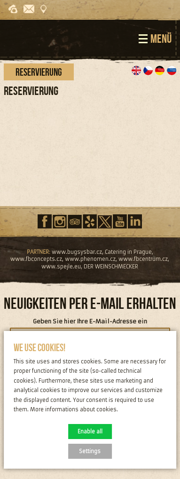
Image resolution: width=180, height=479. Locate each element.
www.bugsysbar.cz (77, 252)
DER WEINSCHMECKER (111, 266)
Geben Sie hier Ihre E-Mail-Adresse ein (90, 321)
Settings (90, 451)
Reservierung (39, 72)
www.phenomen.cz (90, 259)
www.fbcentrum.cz (143, 259)
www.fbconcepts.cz (36, 259)
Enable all (90, 431)
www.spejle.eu (61, 266)
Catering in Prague (128, 252)
